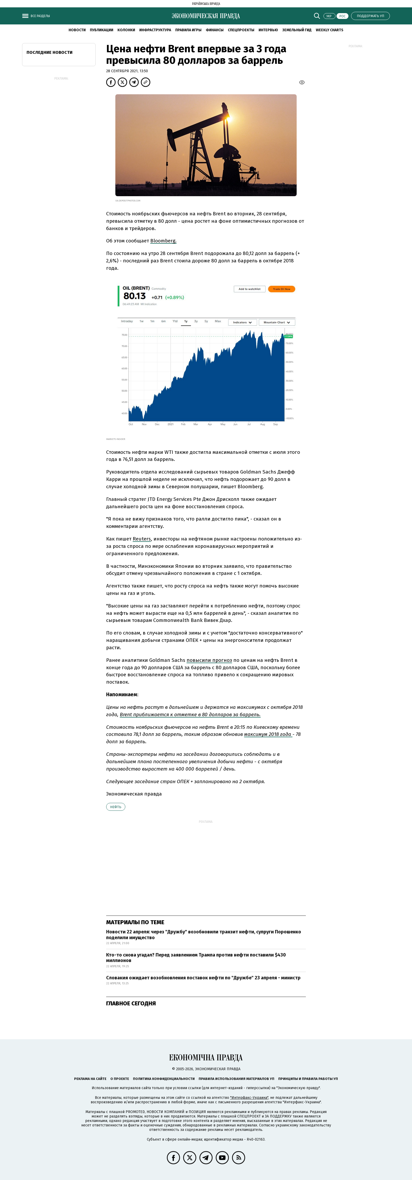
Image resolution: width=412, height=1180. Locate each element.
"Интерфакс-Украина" (249, 1097)
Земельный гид (297, 30)
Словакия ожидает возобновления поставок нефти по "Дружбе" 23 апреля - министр (203, 978)
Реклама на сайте (90, 1079)
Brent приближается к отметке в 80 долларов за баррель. (190, 714)
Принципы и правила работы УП (308, 1079)
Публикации (101, 30)
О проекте (119, 1079)
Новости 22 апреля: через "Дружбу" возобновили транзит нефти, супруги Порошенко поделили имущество (203, 934)
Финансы (215, 30)
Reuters (142, 539)
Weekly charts (329, 30)
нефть (115, 807)
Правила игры (188, 30)
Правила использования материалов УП (236, 1079)
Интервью (268, 30)
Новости (77, 30)
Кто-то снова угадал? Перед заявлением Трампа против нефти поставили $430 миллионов (196, 958)
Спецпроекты (241, 30)
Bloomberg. (163, 241)
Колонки (126, 30)
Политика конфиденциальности (164, 1079)
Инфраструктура (155, 30)
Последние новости (50, 52)
